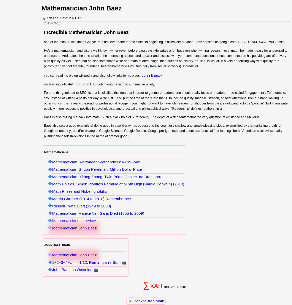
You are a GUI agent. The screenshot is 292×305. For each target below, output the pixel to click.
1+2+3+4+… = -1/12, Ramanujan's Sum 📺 (89, 262)
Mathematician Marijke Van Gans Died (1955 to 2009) (98, 213)
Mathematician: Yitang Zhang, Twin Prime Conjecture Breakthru (106, 177)
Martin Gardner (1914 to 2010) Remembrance (91, 199)
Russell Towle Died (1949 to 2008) (81, 206)
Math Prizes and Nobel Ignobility (80, 191)
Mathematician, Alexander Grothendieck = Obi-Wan (96, 162)
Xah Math (156, 301)
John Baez (151, 75)
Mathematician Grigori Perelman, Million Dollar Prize (97, 169)
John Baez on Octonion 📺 (75, 270)
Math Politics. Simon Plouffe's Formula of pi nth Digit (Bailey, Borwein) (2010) (118, 184)
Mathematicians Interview (74, 220)
